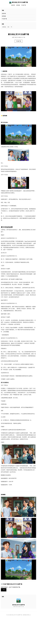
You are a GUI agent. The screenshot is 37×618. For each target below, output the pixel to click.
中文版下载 (23, 5)
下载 (4, 589)
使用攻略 (18, 5)
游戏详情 (13, 5)
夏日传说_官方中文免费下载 (18, 2)
